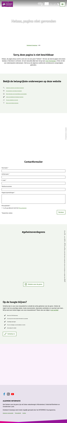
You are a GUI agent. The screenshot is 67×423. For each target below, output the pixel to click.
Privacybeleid (6, 205)
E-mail (4, 180)
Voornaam (5, 168)
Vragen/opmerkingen (8, 192)
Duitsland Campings (32, 45)
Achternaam (6, 174)
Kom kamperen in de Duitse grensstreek (14, 90)
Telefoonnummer (7, 186)
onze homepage (50, 61)
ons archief (54, 310)
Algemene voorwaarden (8, 413)
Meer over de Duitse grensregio (12, 103)
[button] (33, 284)
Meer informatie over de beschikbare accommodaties (16, 93)
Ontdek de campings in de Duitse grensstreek (15, 87)
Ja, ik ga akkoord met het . (15, 208)
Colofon (24, 413)
